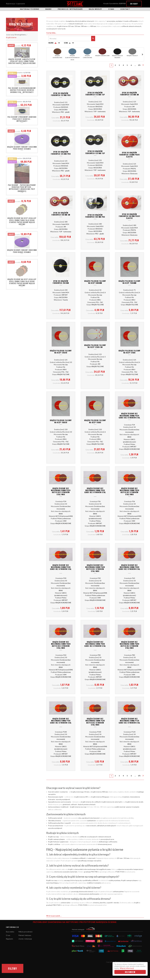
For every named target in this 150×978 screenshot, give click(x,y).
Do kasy (134, 3)
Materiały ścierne (29, 9)
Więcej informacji (127, 968)
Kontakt (125, 9)
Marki (48, 9)
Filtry (12, 968)
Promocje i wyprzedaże (70, 9)
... (135, 65)
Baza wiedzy (95, 9)
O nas (111, 9)
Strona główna (20, 35)
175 (139, 65)
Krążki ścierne (11, 37)
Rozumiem (130, 972)
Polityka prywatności (25, 932)
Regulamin (9, 939)
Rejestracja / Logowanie (15, 4)
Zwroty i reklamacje (25, 939)
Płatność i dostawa (25, 935)
